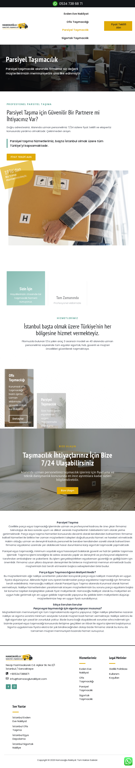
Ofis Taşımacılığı (78, 22)
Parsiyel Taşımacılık (75, 30)
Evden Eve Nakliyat (76, 13)
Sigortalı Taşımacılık (75, 38)
